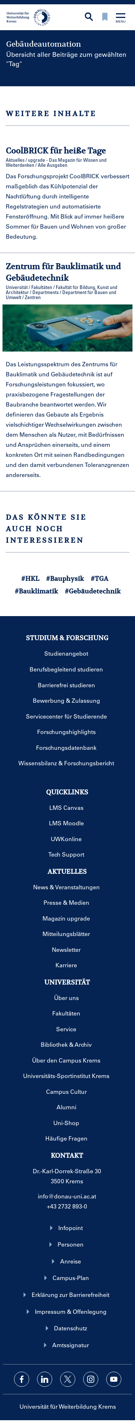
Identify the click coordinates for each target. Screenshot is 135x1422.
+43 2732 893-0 (67, 1206)
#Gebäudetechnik (93, 591)
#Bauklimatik (36, 591)
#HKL (30, 578)
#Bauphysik (65, 578)
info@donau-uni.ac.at (67, 1196)
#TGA (99, 578)
